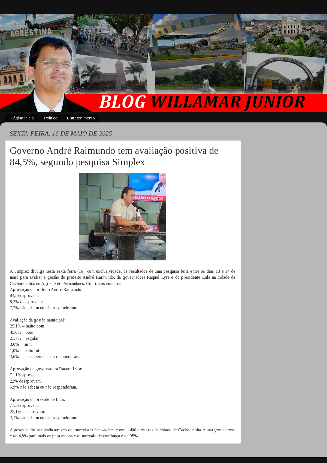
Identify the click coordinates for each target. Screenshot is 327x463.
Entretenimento (81, 118)
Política (50, 118)
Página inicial (23, 118)
